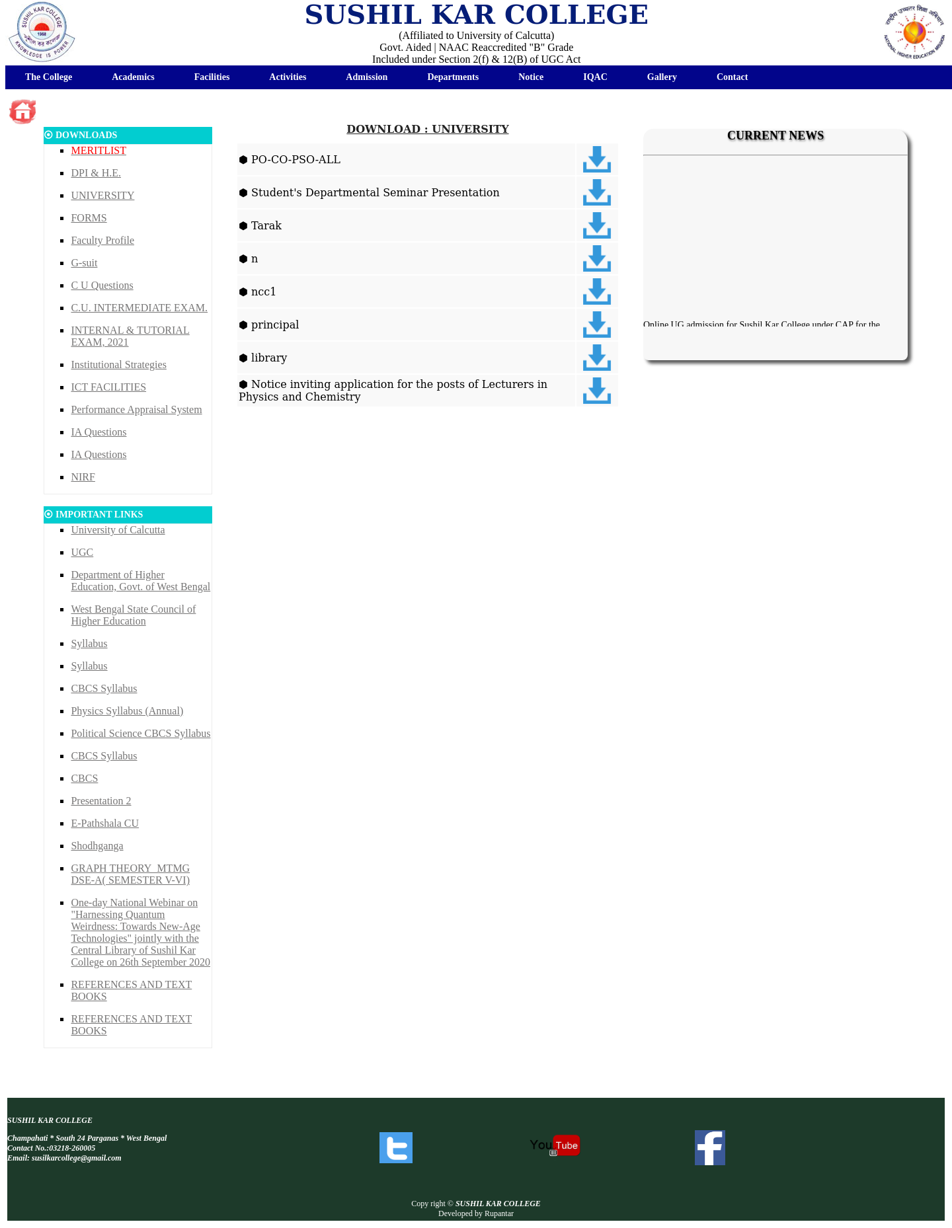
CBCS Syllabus (104, 688)
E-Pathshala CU (105, 823)
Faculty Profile (102, 240)
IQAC (595, 77)
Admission (366, 77)
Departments (453, 77)
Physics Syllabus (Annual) (127, 710)
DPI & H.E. (96, 172)
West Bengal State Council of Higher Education (133, 615)
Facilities (212, 77)
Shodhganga (97, 845)
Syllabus (89, 643)
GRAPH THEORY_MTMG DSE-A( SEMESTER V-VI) (130, 874)
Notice (530, 77)
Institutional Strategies (118, 364)
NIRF (83, 476)
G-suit (84, 262)
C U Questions (102, 285)
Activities (287, 77)
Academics (133, 77)
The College (48, 77)
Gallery (662, 77)
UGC (82, 552)
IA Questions (98, 432)
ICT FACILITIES (108, 387)
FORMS (88, 217)
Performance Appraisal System (136, 409)
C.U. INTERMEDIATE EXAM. (139, 307)
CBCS (84, 778)
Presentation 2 (101, 800)
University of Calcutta (118, 529)
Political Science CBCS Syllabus (140, 733)
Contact (732, 77)
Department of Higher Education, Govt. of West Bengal (140, 580)
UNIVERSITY (102, 195)
